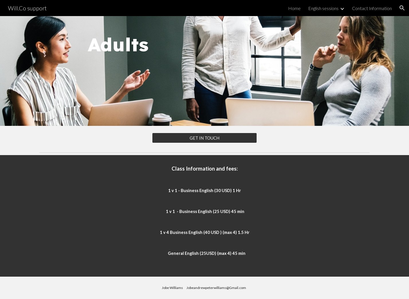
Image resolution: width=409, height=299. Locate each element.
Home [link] (294, 8)
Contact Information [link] (372, 8)
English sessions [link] (323, 8)
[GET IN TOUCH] (204, 137)
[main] (105, 71)
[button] (402, 8)
